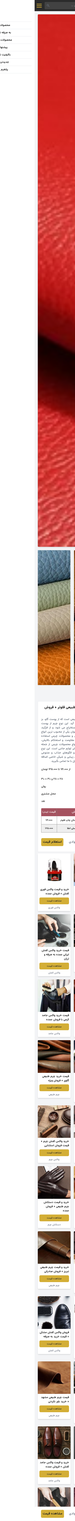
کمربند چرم (55, 1355)
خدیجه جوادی (43, 842)
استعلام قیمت (17, 842)
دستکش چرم (19, 1224)
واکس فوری (19, 907)
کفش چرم (55, 907)
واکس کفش (55, 968)
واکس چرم (19, 1159)
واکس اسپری (55, 1420)
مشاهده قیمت (55, 901)
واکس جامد (19, 1033)
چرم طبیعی (55, 1033)
